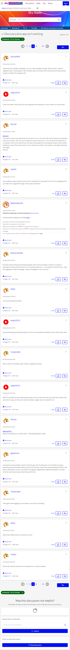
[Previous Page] (23, 46)
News (38, 3)
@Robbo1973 (7, 431)
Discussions (29, 3)
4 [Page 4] (36, 46)
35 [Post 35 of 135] (6, 243)
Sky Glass (35, 12)
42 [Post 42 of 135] (6, 481)
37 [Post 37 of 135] (6, 310)
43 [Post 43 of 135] (6, 513)
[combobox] (39, 19)
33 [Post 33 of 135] (6, 159)
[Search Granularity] (15, 19)
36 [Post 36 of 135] (6, 279)
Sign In (66, 3)
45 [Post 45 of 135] (6, 576)
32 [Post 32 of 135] (6, 114)
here (28, 217)
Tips (44, 3)
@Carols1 (6, 136)
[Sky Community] (13, 3)
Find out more (34, 213)
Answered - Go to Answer (12, 39)
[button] (66, 56)
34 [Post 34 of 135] (6, 193)
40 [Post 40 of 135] (6, 409)
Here (41, 233)
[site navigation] (2, 3)
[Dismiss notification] (37, 8)
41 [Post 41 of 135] (6, 443)
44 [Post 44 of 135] (6, 544)
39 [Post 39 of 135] (6, 375)
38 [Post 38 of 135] (6, 342)
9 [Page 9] (42, 46)
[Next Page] (47, 46)
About (50, 3)
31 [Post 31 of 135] (5, 82)
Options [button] (62, 35)
